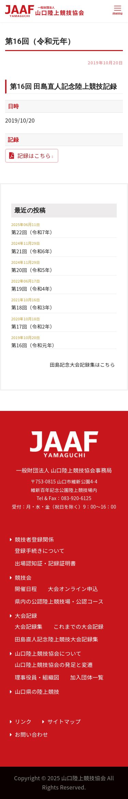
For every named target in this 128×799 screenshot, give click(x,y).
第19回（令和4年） (33, 288)
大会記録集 (29, 626)
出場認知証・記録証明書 (45, 563)
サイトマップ (64, 721)
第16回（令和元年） (34, 345)
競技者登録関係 (34, 539)
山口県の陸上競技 (37, 691)
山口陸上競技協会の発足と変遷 (54, 664)
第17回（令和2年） (33, 326)
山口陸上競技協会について (48, 653)
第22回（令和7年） (33, 232)
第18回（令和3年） (33, 307)
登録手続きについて (40, 550)
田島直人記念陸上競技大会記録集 (56, 639)
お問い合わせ (31, 734)
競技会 (23, 577)
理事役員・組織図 (37, 677)
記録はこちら (34, 155)
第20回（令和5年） (33, 269)
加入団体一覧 (86, 677)
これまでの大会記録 (79, 626)
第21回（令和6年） (33, 251)
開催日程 (26, 589)
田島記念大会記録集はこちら (82, 364)
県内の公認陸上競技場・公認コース (59, 601)
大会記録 (26, 615)
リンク (23, 721)
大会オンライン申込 (73, 589)
